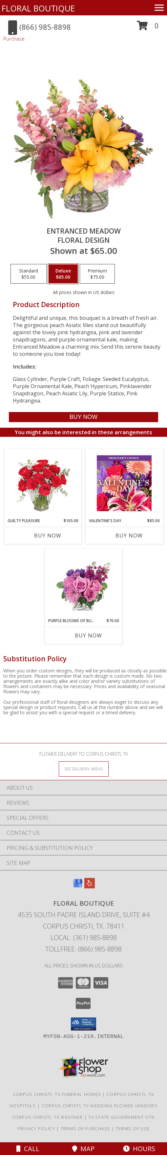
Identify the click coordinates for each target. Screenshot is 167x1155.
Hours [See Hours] (139, 1148)
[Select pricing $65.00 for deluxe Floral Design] (63, 273)
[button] (148, 28)
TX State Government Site (121, 1117)
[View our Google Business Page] (78, 886)
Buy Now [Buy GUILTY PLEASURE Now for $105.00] (47, 535)
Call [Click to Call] (27, 1148)
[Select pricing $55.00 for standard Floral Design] (28, 273)
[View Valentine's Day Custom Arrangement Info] (124, 483)
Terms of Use (133, 1128)
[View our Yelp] (89, 886)
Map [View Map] (83, 1148)
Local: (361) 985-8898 (84, 937)
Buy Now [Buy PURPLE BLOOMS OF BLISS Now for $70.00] (88, 635)
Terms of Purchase (85, 1128)
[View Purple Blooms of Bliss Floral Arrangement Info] (83, 583)
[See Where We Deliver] (84, 769)
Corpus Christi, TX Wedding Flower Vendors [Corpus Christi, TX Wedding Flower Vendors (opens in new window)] (99, 1106)
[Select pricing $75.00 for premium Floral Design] (97, 273)
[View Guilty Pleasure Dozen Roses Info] (42, 483)
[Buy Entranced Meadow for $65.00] (83, 417)
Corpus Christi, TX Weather (47, 1117)
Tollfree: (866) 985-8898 (83, 949)
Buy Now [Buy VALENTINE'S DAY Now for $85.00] (129, 535)
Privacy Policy (36, 1128)
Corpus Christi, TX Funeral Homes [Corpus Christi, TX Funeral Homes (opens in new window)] (57, 1094)
